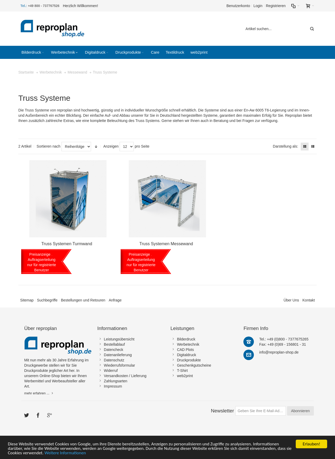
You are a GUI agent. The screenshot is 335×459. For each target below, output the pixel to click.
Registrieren (276, 6)
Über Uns (291, 300)
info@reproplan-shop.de (278, 352)
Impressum (113, 386)
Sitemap (27, 300)
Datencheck (113, 350)
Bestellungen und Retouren (83, 300)
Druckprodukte (189, 360)
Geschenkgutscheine (194, 365)
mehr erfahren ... (36, 393)
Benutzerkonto (238, 6)
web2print (185, 376)
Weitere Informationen (65, 453)
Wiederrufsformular (119, 365)
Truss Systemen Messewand (166, 244)
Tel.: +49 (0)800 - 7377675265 (283, 339)
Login (257, 6)
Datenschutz (114, 360)
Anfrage (115, 300)
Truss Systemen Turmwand (66, 244)
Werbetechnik (188, 344)
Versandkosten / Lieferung (125, 376)
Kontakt (309, 300)
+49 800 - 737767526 (44, 6)
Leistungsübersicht (119, 339)
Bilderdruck (186, 339)
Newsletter (222, 410)
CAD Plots (185, 350)
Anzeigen (111, 146)
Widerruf (111, 370)
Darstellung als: (285, 146)
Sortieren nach (48, 146)
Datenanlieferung (118, 355)
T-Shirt (182, 370)
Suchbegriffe (47, 300)
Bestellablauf (114, 344)
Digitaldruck (186, 355)
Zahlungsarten (115, 381)
